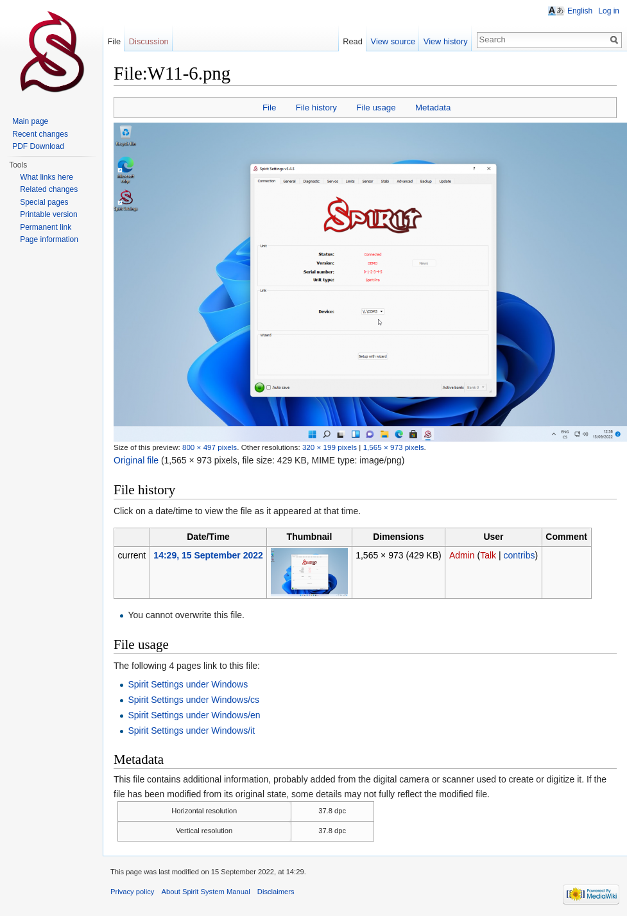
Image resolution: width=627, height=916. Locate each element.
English (579, 10)
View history (446, 41)
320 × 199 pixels (329, 447)
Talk (488, 555)
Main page (30, 121)
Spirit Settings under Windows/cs (193, 700)
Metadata (433, 107)
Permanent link (45, 227)
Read (353, 41)
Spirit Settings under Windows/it (191, 730)
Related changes (49, 189)
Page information (49, 239)
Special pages (44, 202)
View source (393, 41)
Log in (608, 10)
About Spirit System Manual (206, 891)
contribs (519, 555)
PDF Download (38, 146)
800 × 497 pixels (209, 447)
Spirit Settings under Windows (188, 684)
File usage (375, 107)
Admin (462, 555)
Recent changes (40, 134)
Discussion (149, 41)
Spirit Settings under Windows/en (194, 715)
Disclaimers (276, 891)
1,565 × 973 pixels (393, 447)
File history (316, 107)
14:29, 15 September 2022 (207, 555)
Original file (136, 460)
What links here (46, 177)
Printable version (48, 214)
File (269, 107)
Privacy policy (132, 891)
